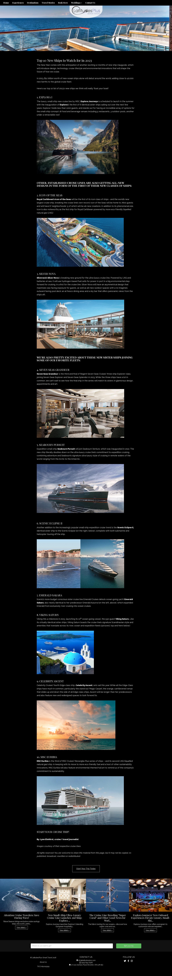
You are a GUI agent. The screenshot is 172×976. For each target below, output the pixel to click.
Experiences (18, 2)
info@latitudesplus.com (87, 960)
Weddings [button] (76, 2)
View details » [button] (21, 927)
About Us (43, 962)
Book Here (63, 2)
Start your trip (128, 946)
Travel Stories (48, 2)
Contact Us (90, 2)
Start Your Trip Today (86, 868)
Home (6, 2)
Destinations (32, 2)
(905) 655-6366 (87, 962)
